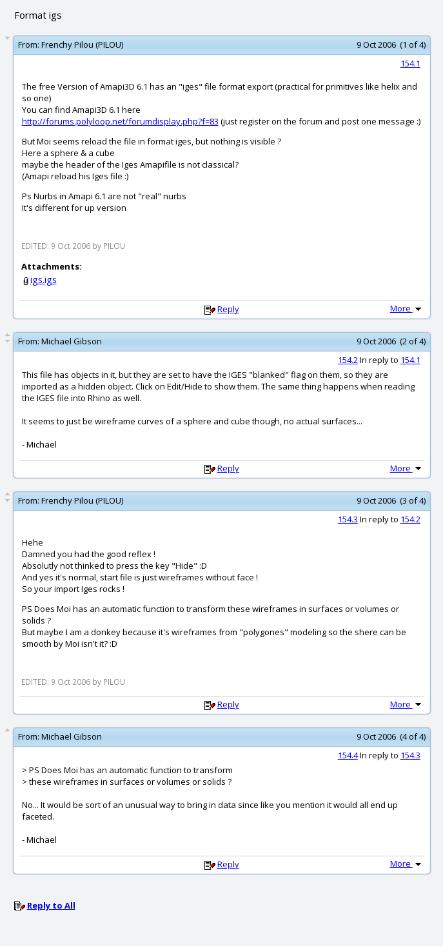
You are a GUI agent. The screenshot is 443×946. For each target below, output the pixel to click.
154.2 (348, 360)
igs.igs (43, 279)
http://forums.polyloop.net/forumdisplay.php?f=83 (120, 121)
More (407, 308)
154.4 (348, 755)
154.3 (348, 519)
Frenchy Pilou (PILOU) (82, 44)
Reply (228, 309)
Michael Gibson (71, 341)
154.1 (410, 63)
